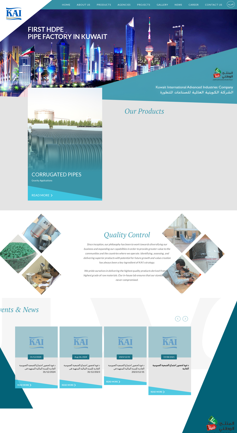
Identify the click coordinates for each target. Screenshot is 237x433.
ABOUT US (83, 4)
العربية (231, 4)
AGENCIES (124, 4)
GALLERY (162, 4)
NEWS (178, 4)
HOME (66, 4)
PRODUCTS (104, 4)
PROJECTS (143, 4)
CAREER (194, 4)
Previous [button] (185, 385)
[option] (65, 144)
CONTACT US (213, 4)
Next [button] (177, 385)
